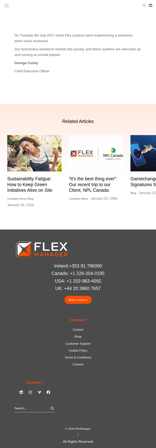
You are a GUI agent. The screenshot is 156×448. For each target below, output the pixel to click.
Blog (30, 198)
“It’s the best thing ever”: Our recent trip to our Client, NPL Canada (93, 184)
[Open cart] (150, 5)
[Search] (52, 408)
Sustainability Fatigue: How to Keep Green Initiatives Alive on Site (29, 184)
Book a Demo (78, 300)
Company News (16, 198)
